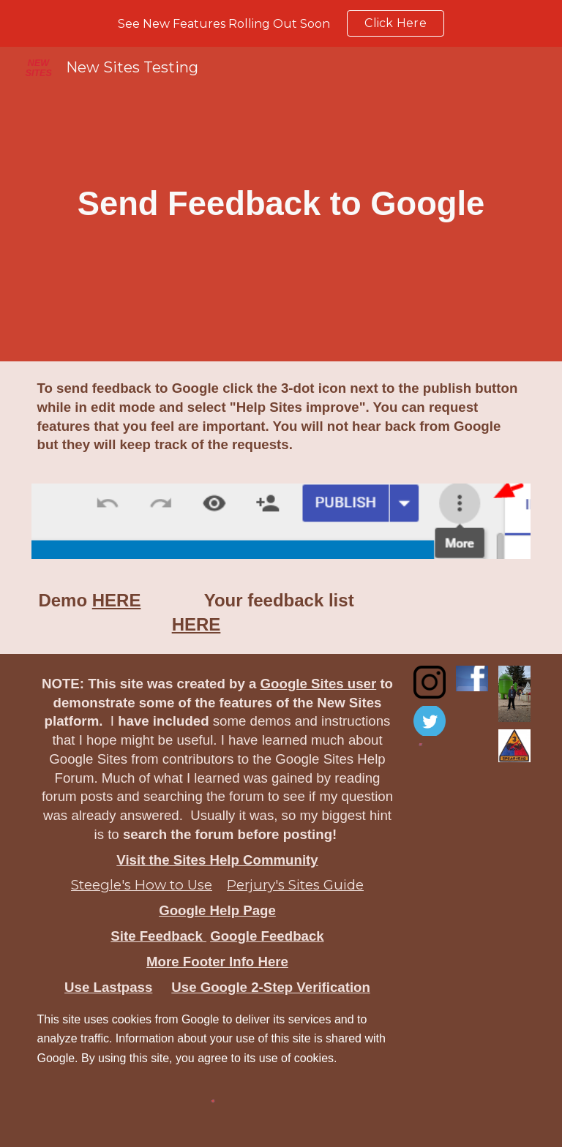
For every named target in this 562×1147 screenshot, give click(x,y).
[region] (281, 23)
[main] (281, 204)
